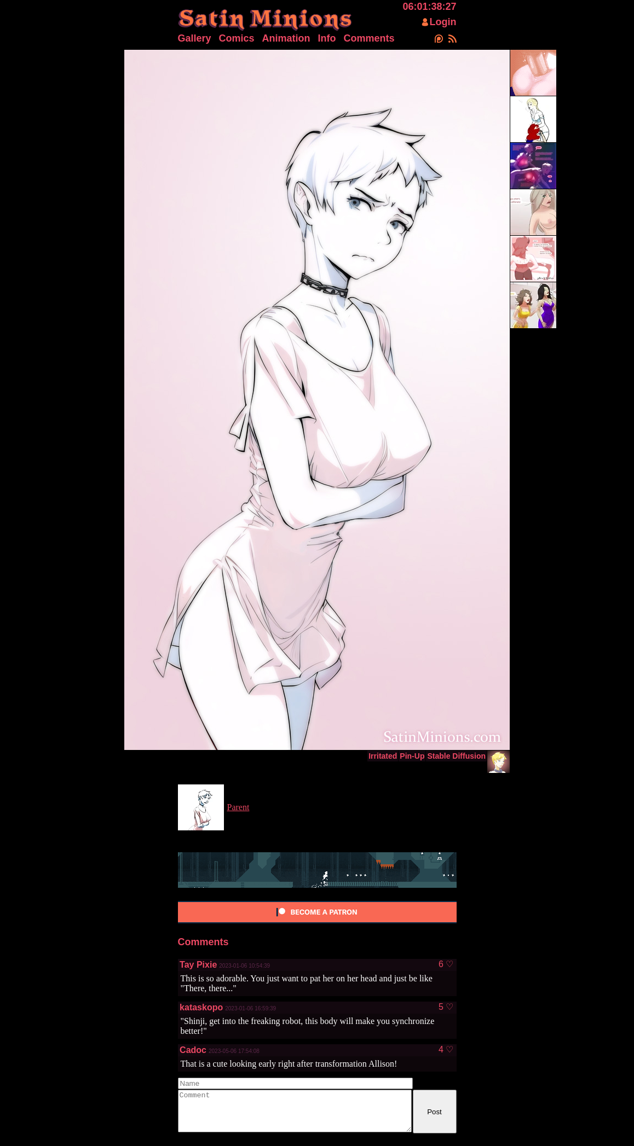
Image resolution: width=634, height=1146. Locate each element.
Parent (238, 807)
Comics (237, 38)
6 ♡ (446, 964)
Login (443, 21)
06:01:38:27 (429, 6)
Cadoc (193, 1050)
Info (327, 38)
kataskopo (201, 1007)
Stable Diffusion (456, 756)
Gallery (194, 38)
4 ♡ (446, 1049)
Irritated (382, 756)
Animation (286, 38)
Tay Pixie (198, 964)
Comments (369, 38)
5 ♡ (446, 1007)
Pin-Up (412, 756)
